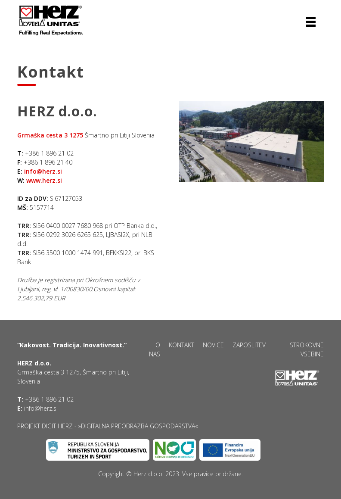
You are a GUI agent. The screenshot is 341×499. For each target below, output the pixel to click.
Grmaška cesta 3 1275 (50, 135)
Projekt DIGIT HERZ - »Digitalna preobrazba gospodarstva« (107, 426)
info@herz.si (43, 171)
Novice (213, 345)
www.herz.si (44, 180)
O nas (154, 349)
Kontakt (181, 345)
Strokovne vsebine (307, 349)
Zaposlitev (249, 345)
